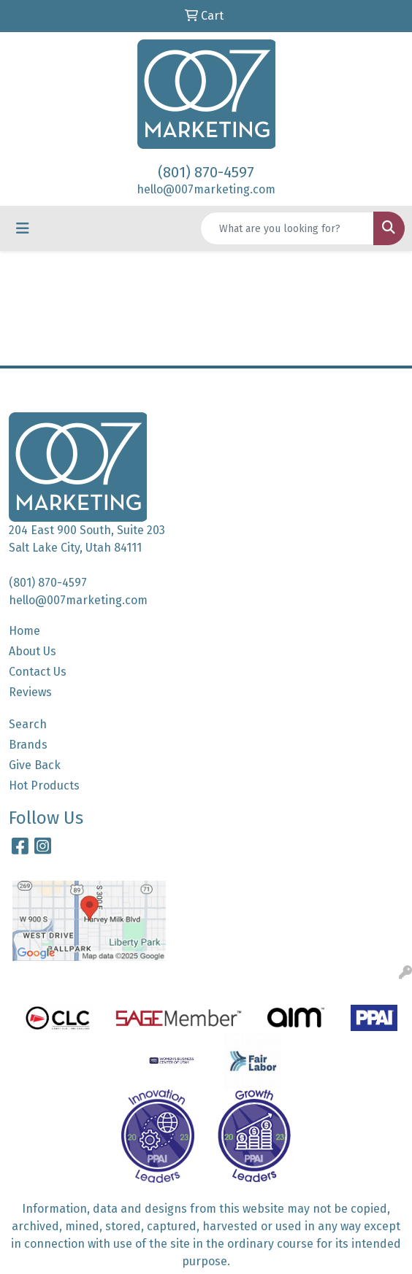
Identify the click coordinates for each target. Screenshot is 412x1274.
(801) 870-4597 (206, 172)
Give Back (35, 765)
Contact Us (37, 672)
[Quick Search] (287, 228)
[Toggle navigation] (22, 228)
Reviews (30, 692)
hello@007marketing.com (206, 189)
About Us (32, 651)
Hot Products (44, 785)
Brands (28, 745)
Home (24, 631)
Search (28, 724)
